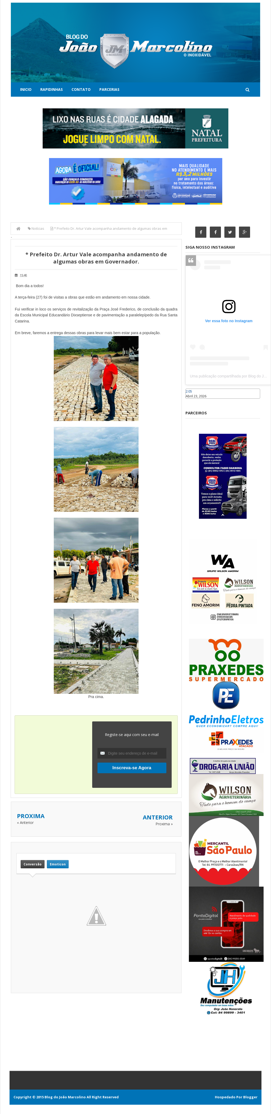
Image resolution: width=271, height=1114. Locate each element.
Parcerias (109, 89)
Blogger (250, 1097)
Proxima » (164, 823)
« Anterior (25, 822)
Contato (81, 89)
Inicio (26, 89)
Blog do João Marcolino (65, 1097)
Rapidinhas (51, 89)
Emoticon (58, 864)
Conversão (33, 864)
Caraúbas (193, 401)
